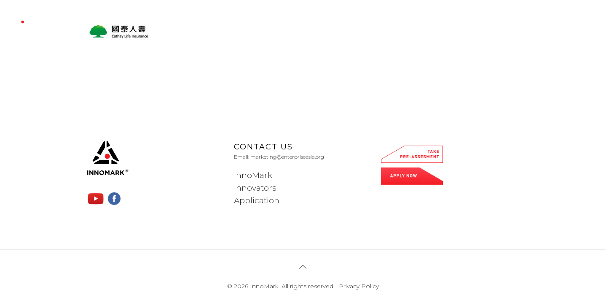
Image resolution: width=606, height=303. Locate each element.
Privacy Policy (359, 286)
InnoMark (253, 175)
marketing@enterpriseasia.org (287, 157)
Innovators (255, 188)
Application (256, 200)
